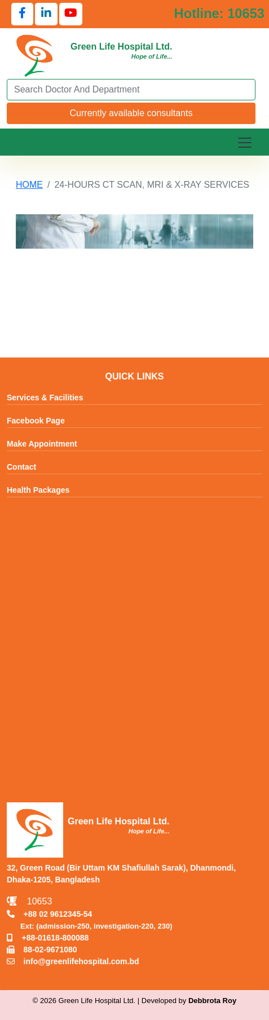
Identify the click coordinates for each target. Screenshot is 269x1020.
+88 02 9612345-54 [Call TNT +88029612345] (49, 914)
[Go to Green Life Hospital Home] (35, 55)
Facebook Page (36, 421)
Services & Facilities (45, 398)
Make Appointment (42, 444)
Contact (21, 467)
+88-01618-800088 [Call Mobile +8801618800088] (48, 937)
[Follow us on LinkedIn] (46, 14)
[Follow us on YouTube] (71, 14)
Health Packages (38, 490)
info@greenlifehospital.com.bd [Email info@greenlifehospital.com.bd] (73, 961)
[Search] (131, 89)
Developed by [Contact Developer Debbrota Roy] (189, 1000)
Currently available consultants (131, 113)
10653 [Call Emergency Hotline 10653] (29, 901)
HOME (29, 184)
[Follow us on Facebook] (22, 14)
